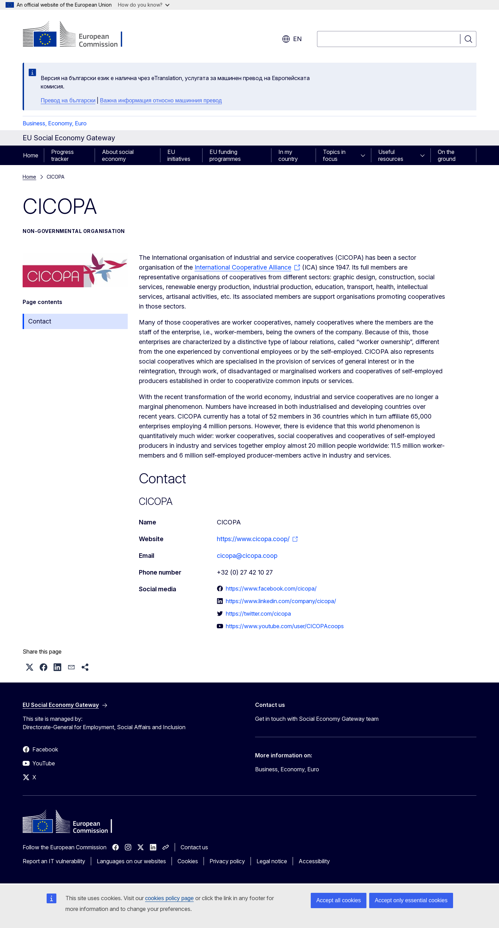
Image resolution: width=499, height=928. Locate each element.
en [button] (292, 39)
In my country (288, 155)
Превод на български (68, 100)
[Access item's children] (365, 155)
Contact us (194, 847)
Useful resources (390, 155)
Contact (39, 321)
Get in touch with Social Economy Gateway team (317, 718)
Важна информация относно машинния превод (161, 100)
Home (30, 155)
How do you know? (143, 5)
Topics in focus (334, 155)
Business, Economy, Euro (55, 123)
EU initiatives (178, 155)
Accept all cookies (338, 900)
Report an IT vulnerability (54, 861)
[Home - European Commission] (79, 35)
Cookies (187, 861)
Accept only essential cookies (411, 900)
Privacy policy (227, 861)
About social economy (118, 155)
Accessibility (314, 861)
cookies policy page (169, 898)
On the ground (447, 155)
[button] (29, 667)
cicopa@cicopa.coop (247, 555)
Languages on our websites (131, 861)
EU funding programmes (225, 155)
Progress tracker (62, 155)
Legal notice (271, 861)
